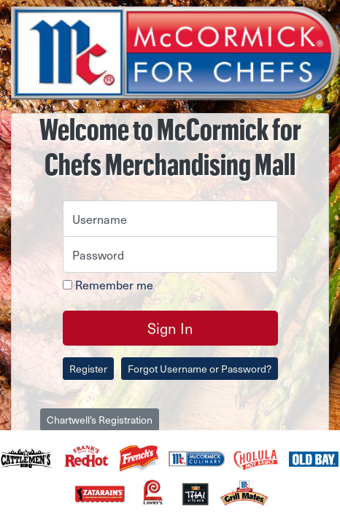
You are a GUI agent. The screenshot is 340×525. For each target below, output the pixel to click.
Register (88, 368)
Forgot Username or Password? (199, 368)
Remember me (108, 284)
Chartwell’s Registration (99, 419)
